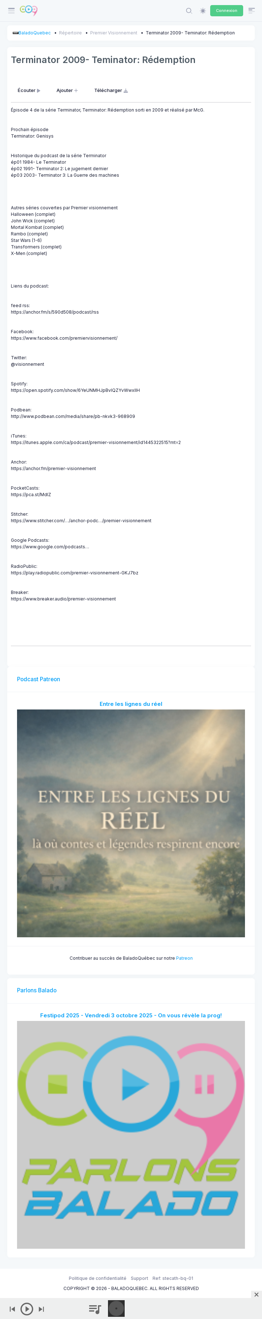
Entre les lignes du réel (131, 703)
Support (139, 1278)
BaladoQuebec (34, 32)
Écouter (30, 90)
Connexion (226, 10)
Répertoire (70, 32)
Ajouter (68, 90)
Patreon (184, 958)
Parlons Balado (37, 990)
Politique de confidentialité (97, 1278)
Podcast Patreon (38, 679)
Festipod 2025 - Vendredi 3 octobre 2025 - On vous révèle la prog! (131, 1015)
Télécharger (111, 90)
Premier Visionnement (113, 32)
